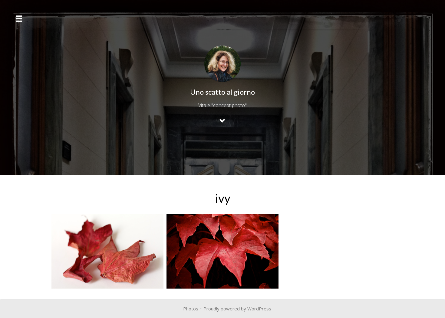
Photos (190, 309)
